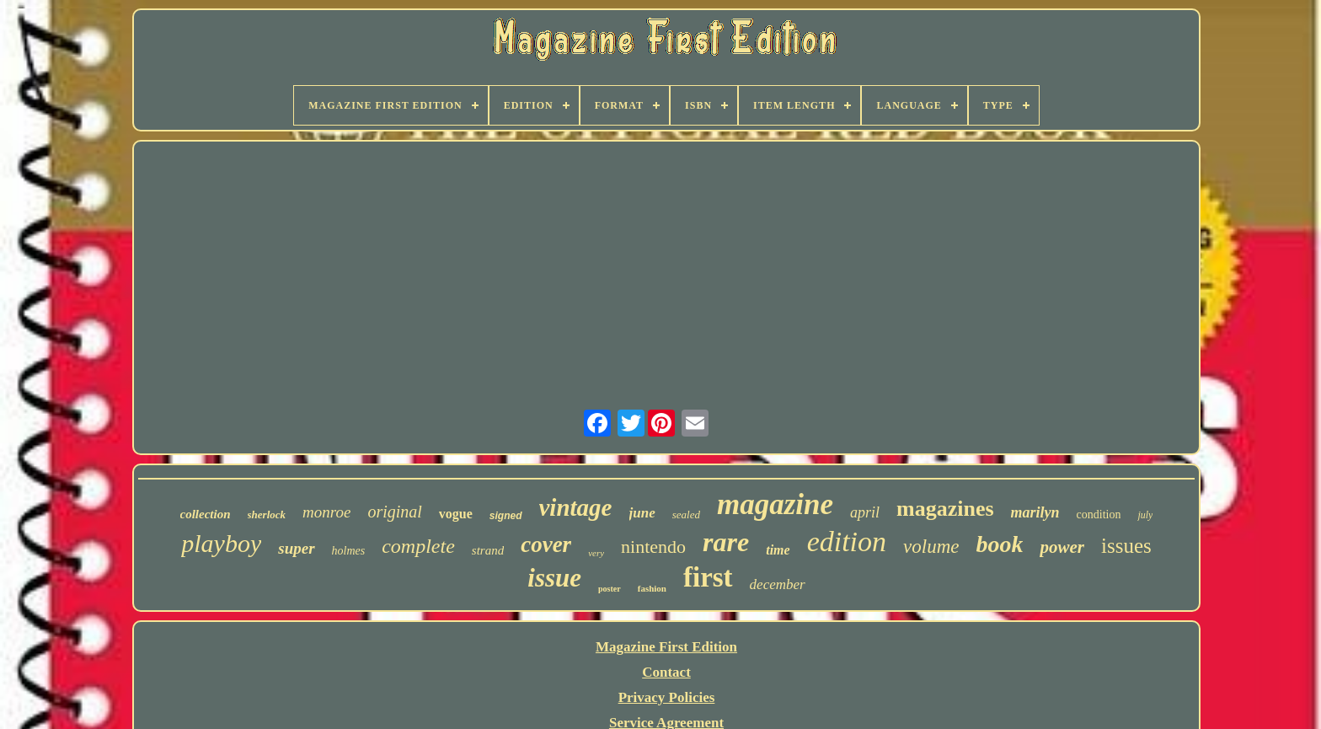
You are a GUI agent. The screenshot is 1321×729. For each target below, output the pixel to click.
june (642, 513)
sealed (686, 514)
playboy (221, 543)
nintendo (653, 546)
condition (1099, 514)
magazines (945, 508)
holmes (349, 550)
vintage (575, 507)
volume (931, 546)
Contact (666, 672)
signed (505, 516)
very (596, 553)
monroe (326, 512)
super (296, 548)
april (865, 512)
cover (546, 544)
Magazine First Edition (666, 647)
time (777, 550)
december (777, 584)
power (1062, 547)
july (1145, 515)
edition (846, 541)
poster (609, 588)
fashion (652, 588)
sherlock (267, 514)
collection (205, 514)
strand (488, 550)
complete (418, 546)
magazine (775, 504)
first (708, 577)
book (999, 544)
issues (1126, 545)
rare (726, 542)
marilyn (1035, 512)
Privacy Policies (666, 697)
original (394, 511)
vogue (456, 514)
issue (554, 577)
